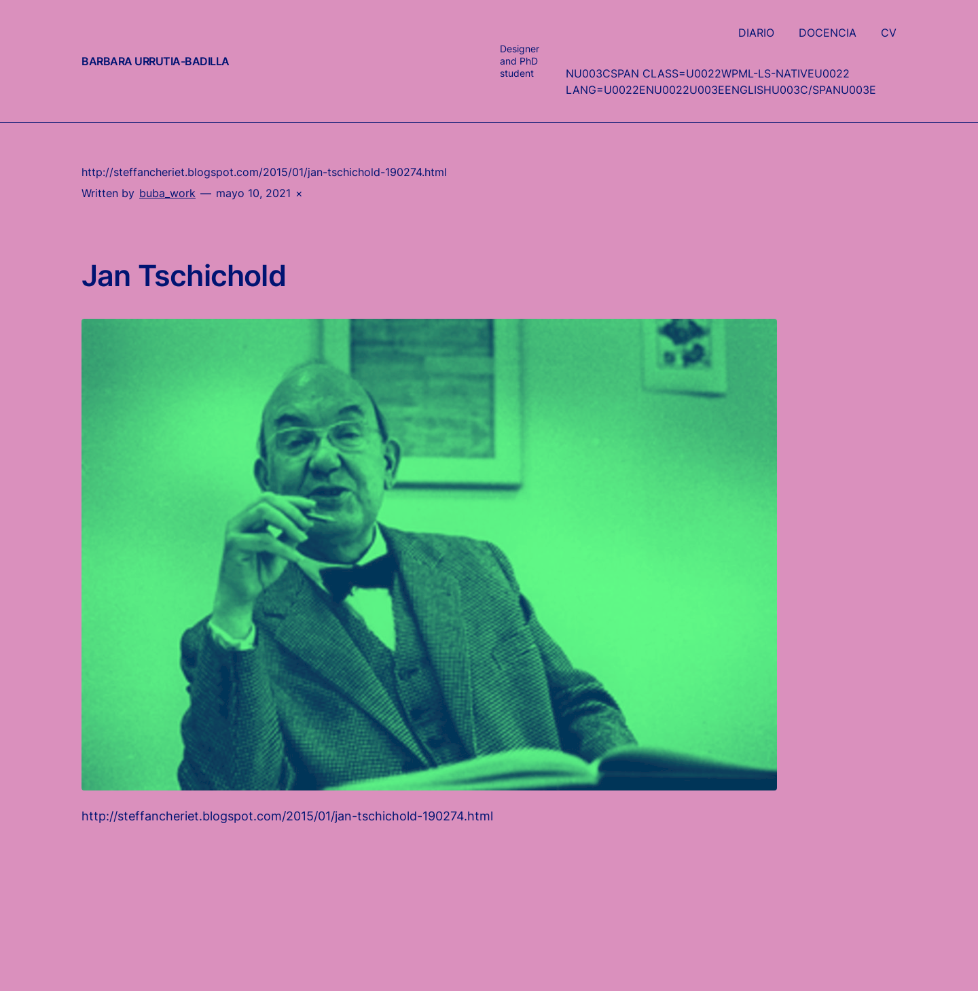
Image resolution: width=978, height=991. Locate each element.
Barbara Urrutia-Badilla (156, 61)
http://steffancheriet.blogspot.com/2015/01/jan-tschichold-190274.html (287, 816)
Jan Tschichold (184, 276)
